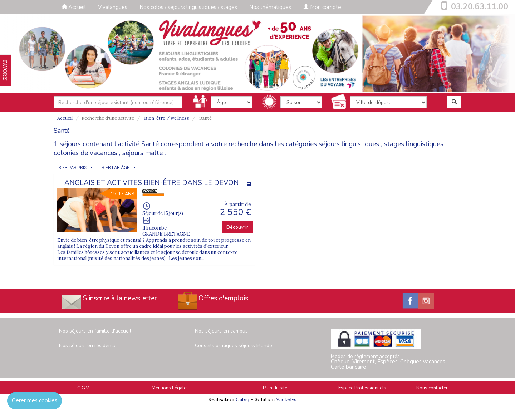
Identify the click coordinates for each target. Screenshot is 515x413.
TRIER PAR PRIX (71, 168)
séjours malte (142, 153)
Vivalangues (112, 7)
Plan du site (275, 388)
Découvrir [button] (237, 227)
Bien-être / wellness (166, 118)
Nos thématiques (270, 7)
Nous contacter (432, 388)
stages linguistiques (413, 144)
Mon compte (322, 7)
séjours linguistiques (349, 144)
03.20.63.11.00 (479, 6)
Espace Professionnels (362, 388)
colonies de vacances (85, 153)
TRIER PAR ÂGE (114, 168)
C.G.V (83, 388)
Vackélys (286, 399)
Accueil (74, 7)
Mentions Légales (170, 388)
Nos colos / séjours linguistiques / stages (188, 7)
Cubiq (242, 399)
